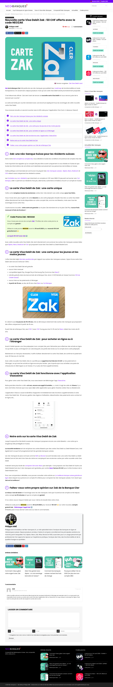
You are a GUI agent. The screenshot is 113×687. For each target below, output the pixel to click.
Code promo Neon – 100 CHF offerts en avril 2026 (99, 72)
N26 (36, 456)
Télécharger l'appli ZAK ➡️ (23, 507)
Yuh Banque (47, 283)
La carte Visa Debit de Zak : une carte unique (25, 121)
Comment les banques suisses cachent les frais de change (53, 573)
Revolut (43, 456)
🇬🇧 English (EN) (104, 1)
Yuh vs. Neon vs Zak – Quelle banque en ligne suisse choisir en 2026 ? (96, 136)
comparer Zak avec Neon (33, 466)
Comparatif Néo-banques (62, 10)
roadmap (58, 88)
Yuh (27, 244)
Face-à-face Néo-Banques (43, 10)
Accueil (8, 10)
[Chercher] (106, 5)
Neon (69, 171)
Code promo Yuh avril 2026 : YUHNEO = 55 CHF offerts (99, 39)
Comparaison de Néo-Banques (92, 107)
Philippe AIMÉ (14, 27)
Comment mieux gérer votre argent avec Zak (95, 164)
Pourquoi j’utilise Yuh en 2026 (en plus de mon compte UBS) (72, 573)
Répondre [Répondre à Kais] (78, 589)
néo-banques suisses (54, 171)
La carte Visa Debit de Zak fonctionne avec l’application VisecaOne (33, 136)
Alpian (65, 171)
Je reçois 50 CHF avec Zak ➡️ (17, 236)
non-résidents (22, 178)
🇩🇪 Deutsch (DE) (94, 1)
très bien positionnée (26, 259)
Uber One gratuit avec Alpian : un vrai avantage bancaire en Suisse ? (33, 573)
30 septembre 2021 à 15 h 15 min (19, 590)
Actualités (75, 10)
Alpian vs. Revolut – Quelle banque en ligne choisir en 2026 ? (95, 103)
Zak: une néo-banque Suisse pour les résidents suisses (29, 116)
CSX (6, 173)
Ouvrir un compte (98, 33)
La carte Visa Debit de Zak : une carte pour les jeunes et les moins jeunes (35, 126)
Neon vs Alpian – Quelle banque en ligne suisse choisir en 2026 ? (95, 119)
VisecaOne (61, 381)
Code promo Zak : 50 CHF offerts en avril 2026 (99, 56)
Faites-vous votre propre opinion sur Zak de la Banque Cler (30, 145)
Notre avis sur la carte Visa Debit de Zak (24, 140)
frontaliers (11, 178)
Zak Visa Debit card (75, 83)
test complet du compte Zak (23, 159)
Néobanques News (17, 14)
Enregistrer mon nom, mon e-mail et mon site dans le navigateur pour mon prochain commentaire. (38, 635)
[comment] (44, 620)
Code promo (87, 657)
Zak (6, 88)
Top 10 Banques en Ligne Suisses (23, 10)
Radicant (75, 171)
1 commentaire (78, 27)
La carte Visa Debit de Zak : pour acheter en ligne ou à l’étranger (32, 131)
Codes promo (84, 10)
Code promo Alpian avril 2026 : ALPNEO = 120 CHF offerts (100, 22)
